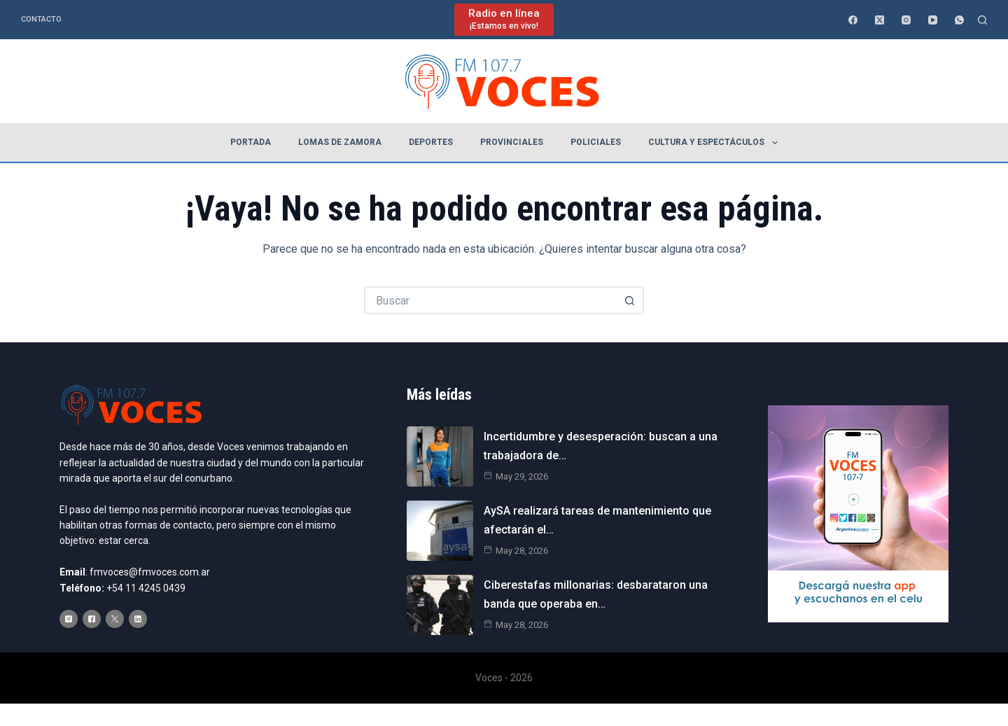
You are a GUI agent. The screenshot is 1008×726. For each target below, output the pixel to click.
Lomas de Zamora (340, 142)
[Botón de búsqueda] (630, 300)
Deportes (431, 142)
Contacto (41, 19)
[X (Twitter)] (879, 20)
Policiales (595, 142)
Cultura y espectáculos (715, 142)
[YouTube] (932, 20)
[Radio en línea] (504, 19)
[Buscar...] (490, 300)
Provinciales (511, 142)
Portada (250, 142)
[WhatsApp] (959, 20)
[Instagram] (906, 20)
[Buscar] (982, 20)
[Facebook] (853, 20)
